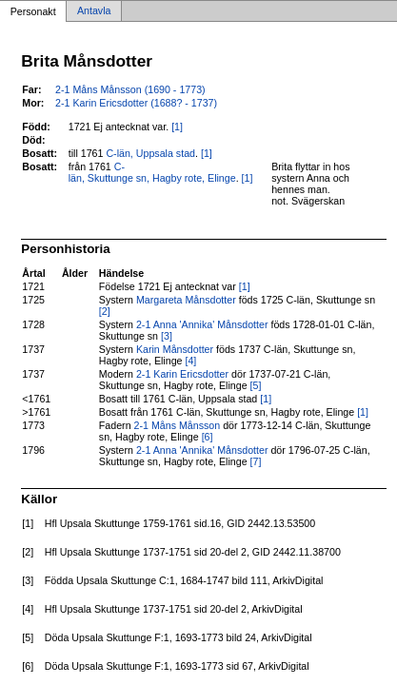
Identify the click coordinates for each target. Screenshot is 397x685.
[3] (166, 336)
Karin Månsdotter (174, 349)
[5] (256, 385)
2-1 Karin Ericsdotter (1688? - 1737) (136, 102)
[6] (207, 436)
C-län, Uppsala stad (150, 153)
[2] (104, 311)
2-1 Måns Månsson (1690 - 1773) (130, 89)
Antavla (94, 11)
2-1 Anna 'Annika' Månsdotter (202, 324)
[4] (190, 360)
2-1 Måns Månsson (177, 425)
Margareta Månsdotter (186, 299)
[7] (256, 461)
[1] (177, 126)
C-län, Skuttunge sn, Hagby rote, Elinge (152, 172)
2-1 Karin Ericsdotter (182, 374)
